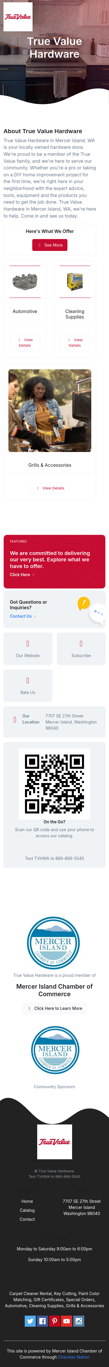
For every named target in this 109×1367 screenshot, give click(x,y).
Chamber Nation (74, 1357)
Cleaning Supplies (74, 314)
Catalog (27, 1210)
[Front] (19, 16)
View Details (25, 342)
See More (50, 245)
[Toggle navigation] (100, 17)
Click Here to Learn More (54, 1008)
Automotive (24, 311)
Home (27, 1201)
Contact (27, 1219)
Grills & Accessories (49, 465)
